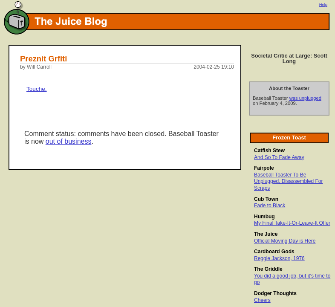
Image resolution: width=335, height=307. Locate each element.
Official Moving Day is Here (285, 241)
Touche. (36, 89)
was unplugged (305, 98)
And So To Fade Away (279, 157)
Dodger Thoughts (275, 293)
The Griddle (268, 269)
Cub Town (266, 199)
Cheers (262, 300)
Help (323, 5)
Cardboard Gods (274, 252)
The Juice (265, 234)
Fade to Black (269, 206)
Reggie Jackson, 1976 (279, 258)
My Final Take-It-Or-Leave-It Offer (292, 223)
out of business (69, 141)
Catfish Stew (269, 151)
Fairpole (264, 168)
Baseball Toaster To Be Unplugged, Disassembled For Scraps (288, 181)
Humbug (264, 217)
